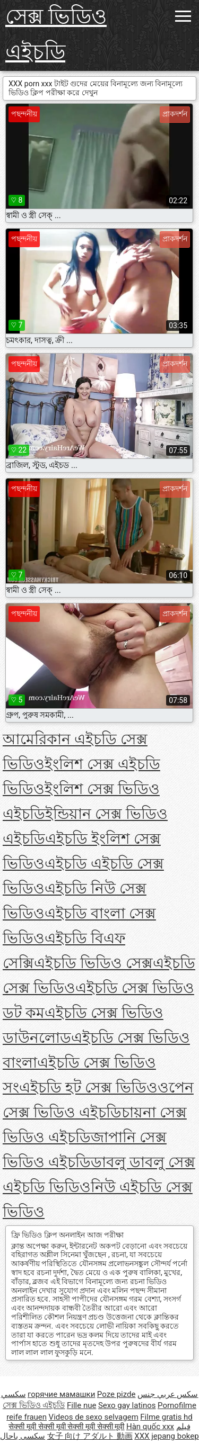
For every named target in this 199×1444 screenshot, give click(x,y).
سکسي (13, 1394)
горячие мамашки (61, 1394)
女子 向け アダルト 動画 (90, 1436)
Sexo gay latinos (127, 1405)
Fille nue (81, 1405)
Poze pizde (116, 1394)
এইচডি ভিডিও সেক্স (93, 963)
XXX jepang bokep (166, 1436)
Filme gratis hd (166, 1417)
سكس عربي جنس (167, 1394)
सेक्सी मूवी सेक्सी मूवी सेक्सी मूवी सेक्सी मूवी (66, 1426)
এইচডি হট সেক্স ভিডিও (88, 1087)
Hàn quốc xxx (150, 1426)
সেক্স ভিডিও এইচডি (56, 34)
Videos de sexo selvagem (94, 1417)
